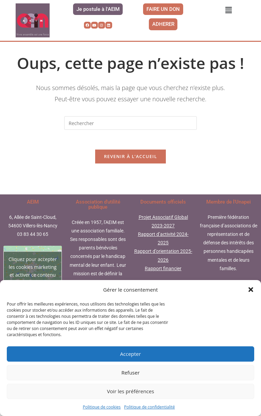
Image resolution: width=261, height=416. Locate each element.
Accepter (130, 353)
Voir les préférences (130, 391)
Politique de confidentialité (149, 407)
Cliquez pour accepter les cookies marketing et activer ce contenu (32, 275)
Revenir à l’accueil (130, 164)
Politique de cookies (102, 407)
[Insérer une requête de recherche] (130, 130)
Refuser (130, 372)
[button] (250, 289)
